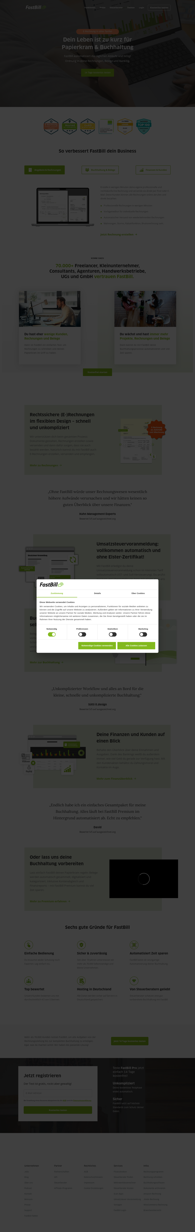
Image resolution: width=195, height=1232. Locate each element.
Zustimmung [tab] (57, 593)
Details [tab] (97, 593)
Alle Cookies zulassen (136, 646)
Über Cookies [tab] (138, 593)
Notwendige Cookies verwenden (97, 646)
